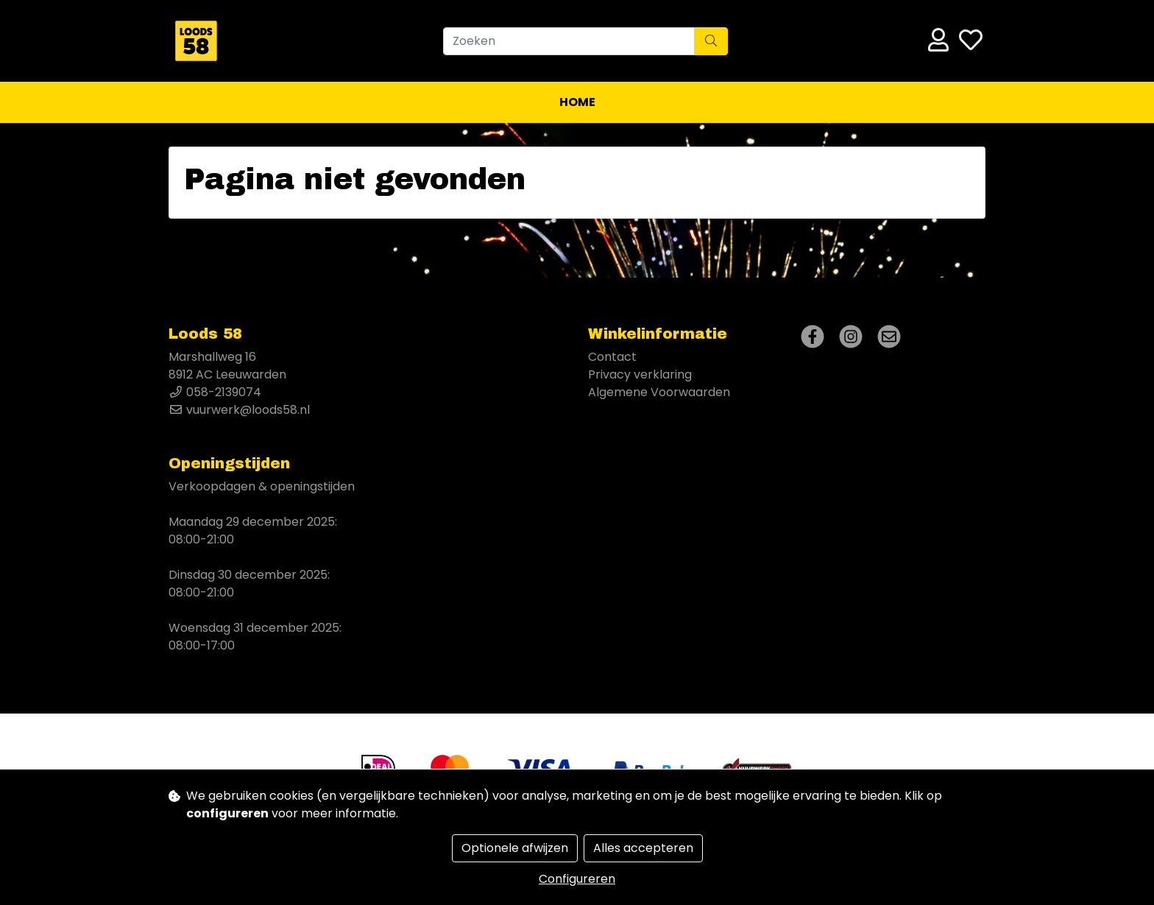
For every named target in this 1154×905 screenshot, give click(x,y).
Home (577, 102)
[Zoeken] (569, 41)
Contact (612, 356)
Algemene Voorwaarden (659, 392)
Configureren (577, 878)
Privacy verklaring (640, 374)
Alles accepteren (643, 847)
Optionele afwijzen (514, 847)
